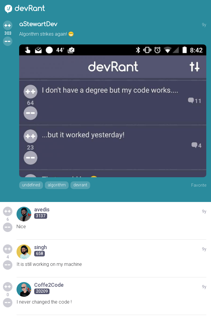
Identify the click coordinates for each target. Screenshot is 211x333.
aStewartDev (38, 24)
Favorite (198, 185)
